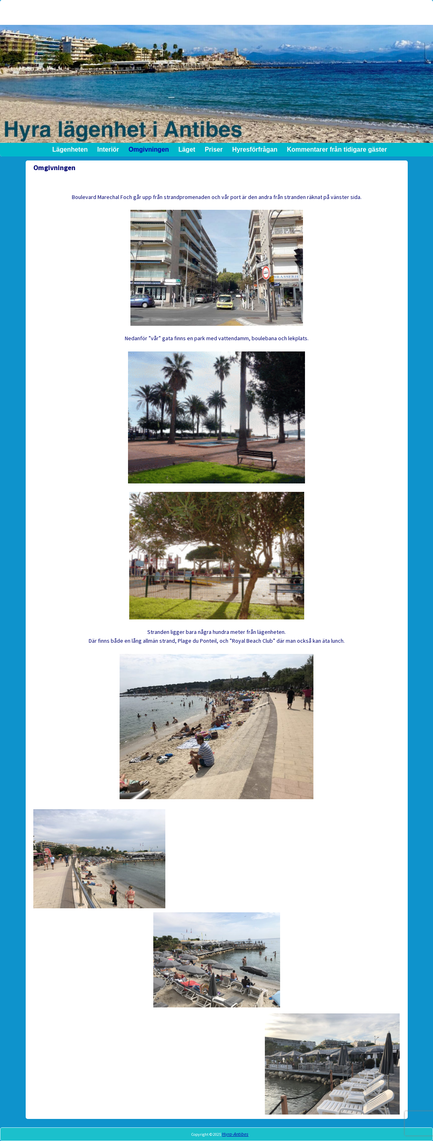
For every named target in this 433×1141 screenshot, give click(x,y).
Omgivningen (148, 149)
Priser (214, 149)
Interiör (108, 149)
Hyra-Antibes (235, 1134)
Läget (186, 149)
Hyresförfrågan (254, 149)
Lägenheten (69, 149)
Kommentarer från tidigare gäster (337, 149)
